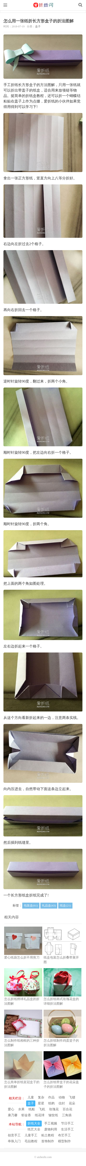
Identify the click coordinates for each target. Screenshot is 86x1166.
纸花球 (39, 1115)
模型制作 (64, 1141)
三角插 (67, 1115)
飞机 (42, 1109)
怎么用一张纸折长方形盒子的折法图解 (38, 21)
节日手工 (67, 1123)
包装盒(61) (31, 905)
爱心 (11, 1109)
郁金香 (26, 1115)
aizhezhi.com (44, 1157)
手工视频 (50, 1123)
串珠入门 (14, 1141)
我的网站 (43, 5)
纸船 (31, 1109)
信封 (61, 1103)
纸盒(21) (65, 905)
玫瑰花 (54, 1109)
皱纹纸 (53, 1115)
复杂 (41, 1097)
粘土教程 (47, 1135)
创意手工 (14, 1135)
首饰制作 (47, 1141)
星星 (41, 1103)
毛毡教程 (31, 1141)
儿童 (31, 1097)
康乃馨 (12, 1115)
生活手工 (67, 1129)
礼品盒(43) (49, 905)
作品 (51, 1097)
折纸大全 (34, 1123)
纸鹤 (51, 1103)
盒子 (38, 26)
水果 (21, 1109)
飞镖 (72, 1097)
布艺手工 (64, 1135)
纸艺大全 (34, 1129)
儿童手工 (31, 1135)
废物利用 (50, 1129)
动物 (61, 1097)
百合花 (67, 1109)
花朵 (72, 1103)
